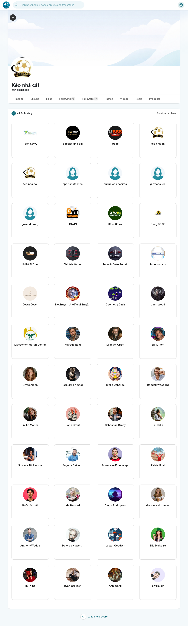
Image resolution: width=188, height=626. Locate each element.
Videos (124, 98)
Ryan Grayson (72, 585)
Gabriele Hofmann (158, 505)
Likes (49, 98)
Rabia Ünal (158, 465)
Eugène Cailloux (73, 465)
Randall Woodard (158, 385)
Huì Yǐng (30, 585)
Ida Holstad (72, 505)
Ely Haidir (158, 585)
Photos (109, 98)
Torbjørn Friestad (73, 385)
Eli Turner (158, 344)
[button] (48, 5)
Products (154, 98)
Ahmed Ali (115, 585)
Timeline (18, 98)
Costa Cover (30, 304)
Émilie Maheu (30, 425)
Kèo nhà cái (157, 143)
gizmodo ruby (30, 224)
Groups (34, 98)
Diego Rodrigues (115, 505)
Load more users (94, 616)
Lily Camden (30, 385)
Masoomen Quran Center (30, 344)
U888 (115, 143)
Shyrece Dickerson (30, 465)
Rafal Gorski (30, 505)
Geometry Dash (115, 304)
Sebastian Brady (115, 425)
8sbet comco (158, 264)
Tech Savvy (30, 143)
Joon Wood (158, 304)
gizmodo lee (158, 184)
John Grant (73, 425)
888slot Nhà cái (73, 143)
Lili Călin (158, 425)
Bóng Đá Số (158, 224)
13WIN (73, 224)
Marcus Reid (73, 344)
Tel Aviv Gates (72, 264)
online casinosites (115, 184)
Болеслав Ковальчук (115, 465)
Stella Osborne (115, 385)
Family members (166, 113)
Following (67, 98)
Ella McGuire (158, 545)
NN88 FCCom (30, 264)
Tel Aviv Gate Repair (115, 264)
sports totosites (72, 184)
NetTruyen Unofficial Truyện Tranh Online (72, 304)
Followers (90, 98)
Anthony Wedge (30, 545)
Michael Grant (115, 344)
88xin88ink (115, 224)
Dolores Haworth (72, 545)
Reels (139, 98)
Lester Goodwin (115, 545)
